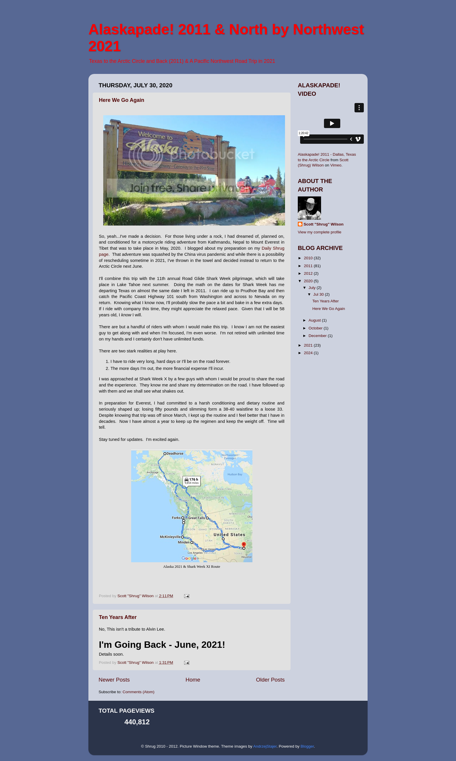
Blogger (307, 746)
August (315, 320)
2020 (309, 281)
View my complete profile (319, 232)
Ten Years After (118, 617)
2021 (309, 345)
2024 (309, 353)
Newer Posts (114, 680)
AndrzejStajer (265, 746)
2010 (309, 258)
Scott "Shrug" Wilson (323, 224)
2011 (309, 266)
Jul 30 (319, 294)
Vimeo (335, 165)
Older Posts (270, 680)
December (318, 336)
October (316, 328)
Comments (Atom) (139, 692)
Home (193, 680)
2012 (309, 273)
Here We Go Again (121, 100)
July (313, 287)
